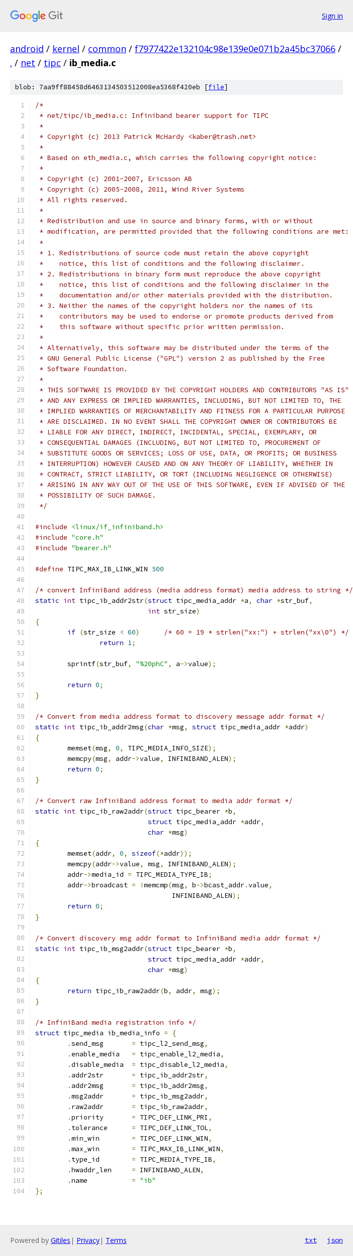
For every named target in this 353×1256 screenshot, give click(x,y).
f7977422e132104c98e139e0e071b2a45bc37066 (235, 49)
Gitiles (60, 1240)
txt (311, 1239)
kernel (65, 49)
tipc (52, 63)
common (107, 49)
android (27, 49)
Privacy (88, 1240)
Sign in (332, 16)
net (28, 63)
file (216, 87)
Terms (116, 1240)
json (335, 1239)
